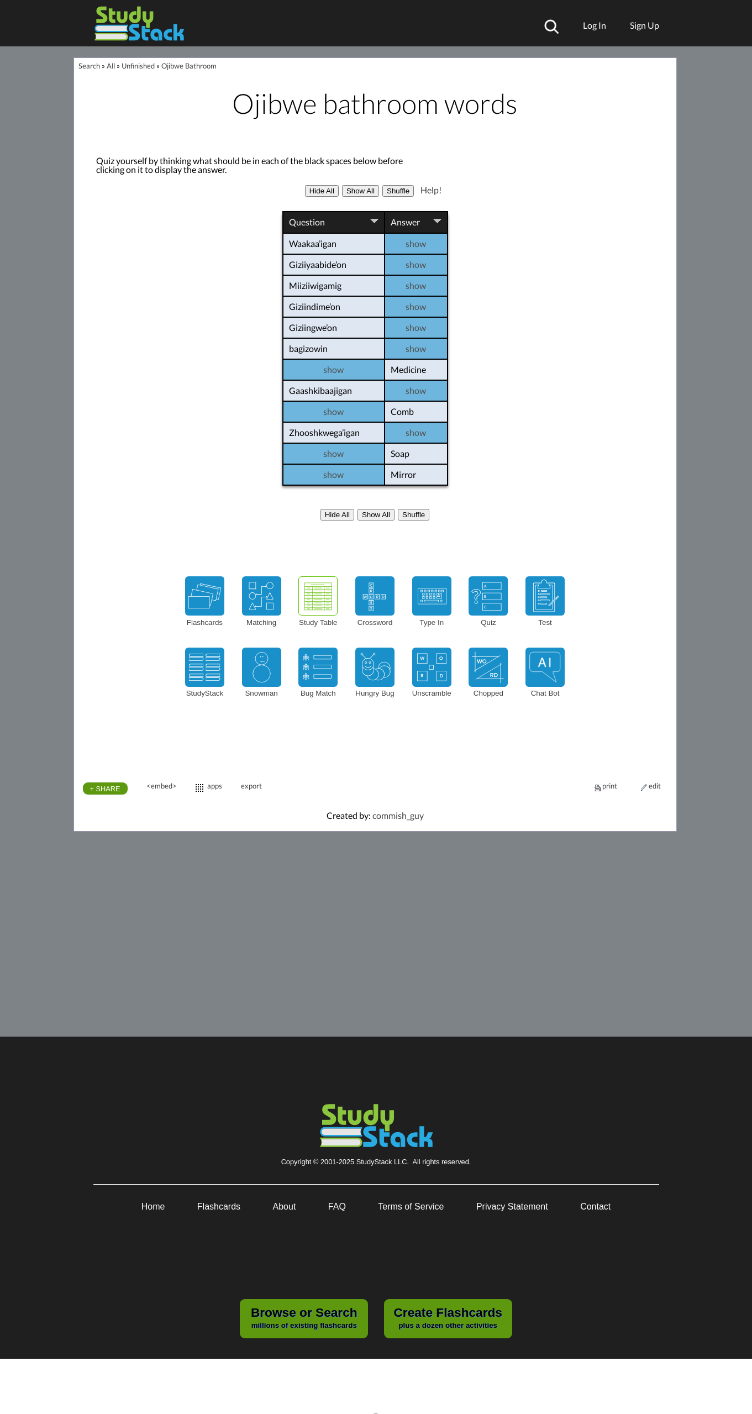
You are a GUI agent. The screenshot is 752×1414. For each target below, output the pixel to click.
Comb (419, 412)
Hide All (321, 191)
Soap (419, 454)
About (284, 1206)
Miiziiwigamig (317, 285)
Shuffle (398, 191)
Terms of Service (411, 1206)
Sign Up (644, 25)
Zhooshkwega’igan (326, 432)
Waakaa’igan (314, 243)
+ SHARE (105, 789)
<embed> (161, 785)
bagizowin (310, 348)
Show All (360, 191)
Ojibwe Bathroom (189, 65)
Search (89, 65)
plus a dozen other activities (447, 1317)
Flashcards (218, 1206)
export (251, 785)
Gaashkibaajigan (322, 390)
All (111, 65)
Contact (595, 1206)
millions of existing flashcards (304, 1317)
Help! (430, 190)
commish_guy (398, 815)
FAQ (337, 1206)
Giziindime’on (316, 306)
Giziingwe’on (314, 327)
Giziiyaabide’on (319, 264)
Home (153, 1206)
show (427, 244)
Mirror (419, 475)
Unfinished (138, 65)
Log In (594, 25)
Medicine (419, 370)
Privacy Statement (512, 1206)
